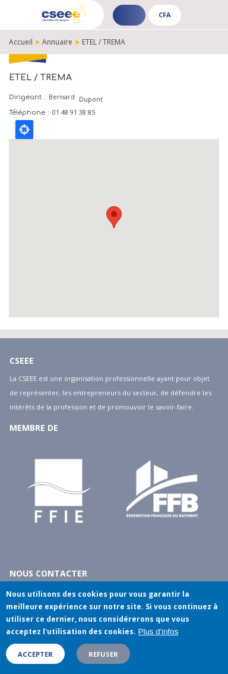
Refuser (103, 654)
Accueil (21, 42)
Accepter (35, 654)
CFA (165, 14)
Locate (24, 129)
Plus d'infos (158, 631)
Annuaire (57, 42)
